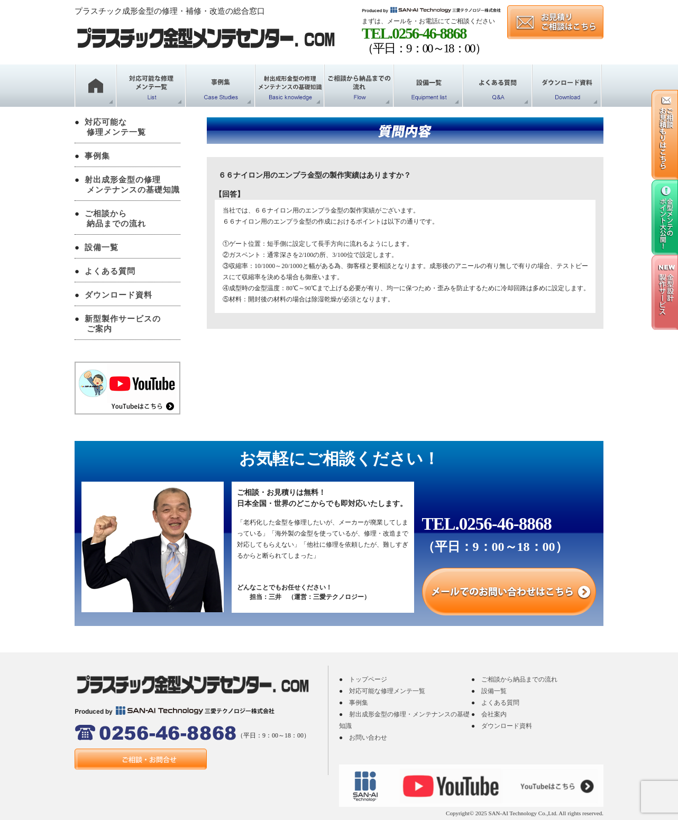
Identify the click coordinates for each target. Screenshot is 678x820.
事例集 (97, 156)
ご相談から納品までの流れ (519, 679)
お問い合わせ (368, 737)
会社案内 (494, 714)
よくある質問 (110, 271)
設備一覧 (101, 247)
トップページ (368, 679)
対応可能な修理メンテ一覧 (387, 691)
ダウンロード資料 (118, 295)
